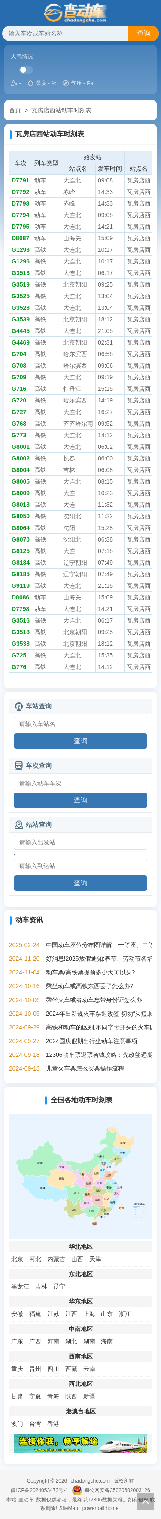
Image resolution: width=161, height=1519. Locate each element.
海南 (107, 1341)
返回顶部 (145, 1501)
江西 (71, 1313)
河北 (35, 1259)
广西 (35, 1341)
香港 (53, 1423)
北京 (17, 1259)
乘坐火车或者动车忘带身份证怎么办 (94, 999)
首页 (15, 110)
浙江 (125, 1313)
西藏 (71, 1368)
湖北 (71, 1341)
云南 (89, 1368)
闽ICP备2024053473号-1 (39, 1490)
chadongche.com (90, 1481)
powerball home (100, 1508)
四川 (53, 1368)
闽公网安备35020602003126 (117, 1490)
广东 (17, 1341)
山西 (77, 1259)
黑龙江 (20, 1286)
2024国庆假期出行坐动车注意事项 (91, 1041)
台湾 (35, 1423)
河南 (53, 1341)
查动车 (26, 1500)
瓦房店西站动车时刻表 (61, 110)
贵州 (35, 1368)
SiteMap (68, 1508)
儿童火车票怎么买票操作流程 (85, 1068)
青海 (53, 1396)
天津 (95, 1259)
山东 (107, 1313)
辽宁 (59, 1286)
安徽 (17, 1313)
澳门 (17, 1423)
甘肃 (17, 1396)
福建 (35, 1313)
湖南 (89, 1341)
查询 (144, 33)
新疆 (89, 1396)
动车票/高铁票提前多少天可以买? (90, 972)
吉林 (41, 1286)
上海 (89, 1313)
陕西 (71, 1396)
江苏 (53, 1313)
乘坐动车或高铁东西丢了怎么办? (90, 986)
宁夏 (35, 1396)
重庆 (17, 1368)
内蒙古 (56, 1259)
